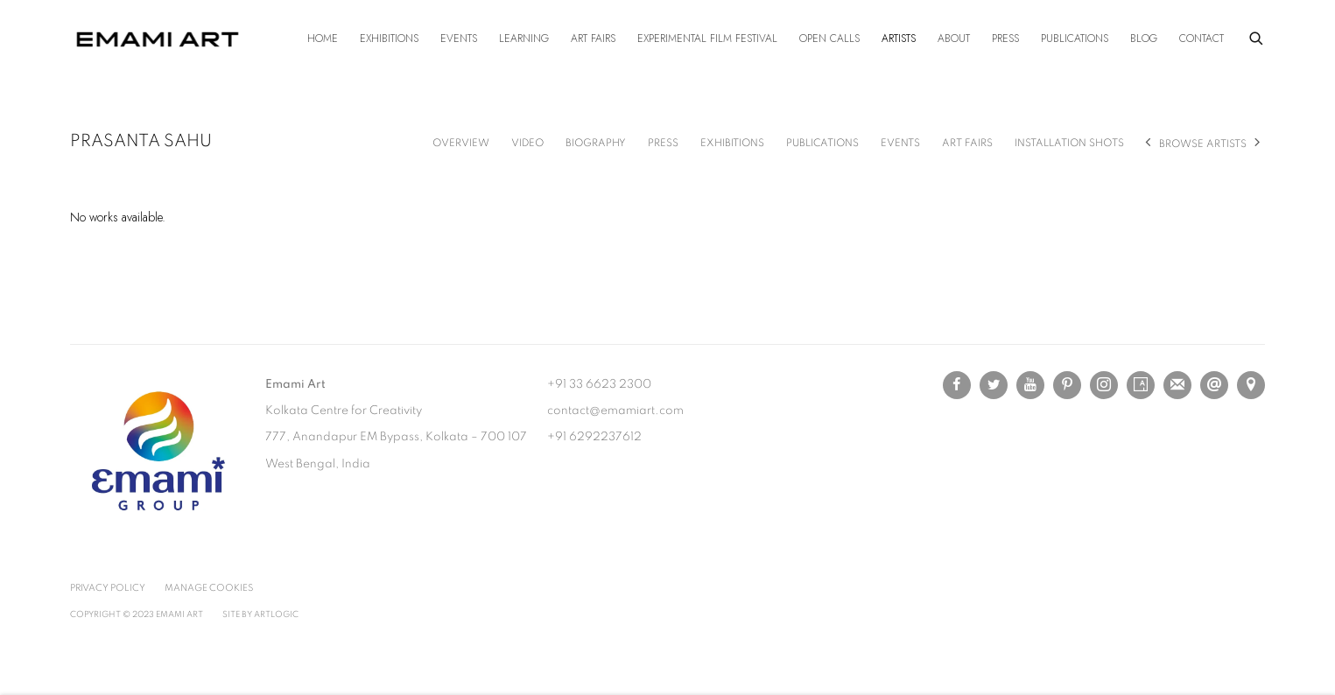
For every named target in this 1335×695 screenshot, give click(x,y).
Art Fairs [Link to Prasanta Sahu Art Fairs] (967, 142)
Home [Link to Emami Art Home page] (322, 38)
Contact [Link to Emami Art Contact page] (1201, 38)
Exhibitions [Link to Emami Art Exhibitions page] (389, 38)
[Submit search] (1257, 35)
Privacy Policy (107, 588)
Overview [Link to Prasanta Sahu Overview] (460, 142)
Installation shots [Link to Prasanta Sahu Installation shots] (1069, 142)
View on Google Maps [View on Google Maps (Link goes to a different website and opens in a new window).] (1251, 385)
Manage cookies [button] (209, 588)
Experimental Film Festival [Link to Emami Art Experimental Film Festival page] (707, 38)
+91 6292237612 (594, 437)
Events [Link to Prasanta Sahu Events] (900, 142)
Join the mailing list (1177, 385)
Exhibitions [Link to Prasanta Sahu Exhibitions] (732, 142)
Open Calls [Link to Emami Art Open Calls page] (829, 38)
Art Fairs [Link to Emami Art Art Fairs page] (593, 38)
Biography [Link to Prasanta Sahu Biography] (596, 142)
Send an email (1214, 385)
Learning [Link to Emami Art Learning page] (524, 38)
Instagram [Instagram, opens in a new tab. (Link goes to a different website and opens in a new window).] (1104, 385)
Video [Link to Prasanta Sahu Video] (527, 142)
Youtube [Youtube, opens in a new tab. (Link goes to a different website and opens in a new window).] (1030, 385)
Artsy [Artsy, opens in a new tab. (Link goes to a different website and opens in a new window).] (1141, 385)
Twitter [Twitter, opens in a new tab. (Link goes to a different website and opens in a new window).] (994, 385)
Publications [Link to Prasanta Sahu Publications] (822, 142)
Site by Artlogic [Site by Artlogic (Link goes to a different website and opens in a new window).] (260, 614)
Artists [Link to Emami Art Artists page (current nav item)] (899, 38)
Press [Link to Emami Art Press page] (1005, 38)
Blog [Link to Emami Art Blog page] (1143, 38)
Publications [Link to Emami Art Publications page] (1074, 38)
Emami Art (157, 39)
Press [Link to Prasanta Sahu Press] (663, 142)
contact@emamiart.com (615, 410)
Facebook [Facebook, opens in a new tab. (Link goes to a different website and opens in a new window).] (957, 385)
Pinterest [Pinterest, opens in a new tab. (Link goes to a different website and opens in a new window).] (1067, 385)
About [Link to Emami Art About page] (954, 38)
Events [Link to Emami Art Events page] (458, 38)
